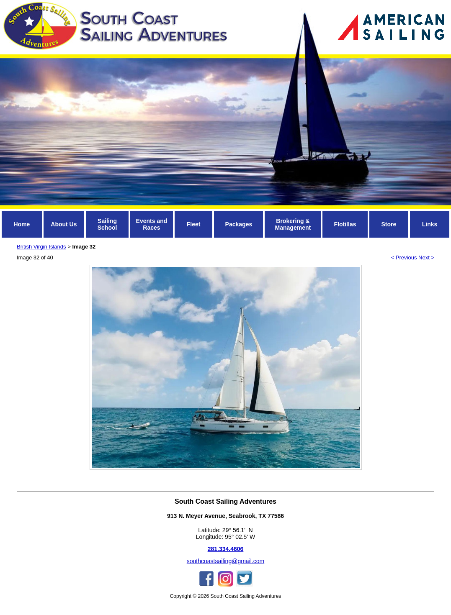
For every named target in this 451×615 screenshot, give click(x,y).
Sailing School (107, 224)
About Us (64, 224)
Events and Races (152, 224)
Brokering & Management (293, 224)
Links (430, 224)
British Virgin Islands (41, 246)
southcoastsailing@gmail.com (225, 561)
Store (388, 224)
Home (21, 224)
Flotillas (345, 224)
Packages (239, 224)
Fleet (194, 224)
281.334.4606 (226, 549)
